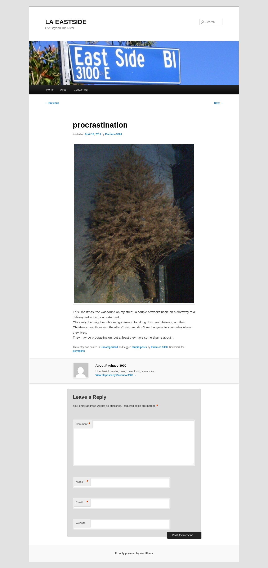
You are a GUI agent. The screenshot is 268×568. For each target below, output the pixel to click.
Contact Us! (81, 89)
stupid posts (139, 347)
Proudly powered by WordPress (134, 553)
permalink (79, 350)
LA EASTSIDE (65, 21)
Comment (83, 424)
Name (82, 482)
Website (81, 523)
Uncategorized (109, 347)
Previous (52, 103)
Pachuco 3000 (113, 134)
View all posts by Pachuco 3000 (115, 375)
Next (218, 103)
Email (82, 502)
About (63, 89)
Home (50, 89)
